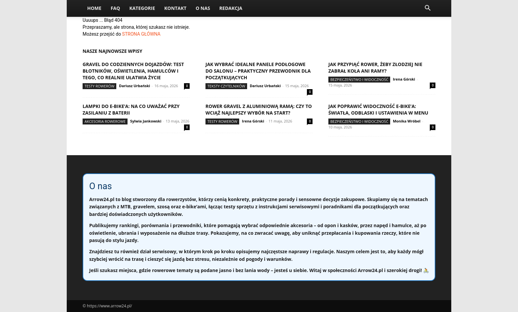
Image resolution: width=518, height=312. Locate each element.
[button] (427, 9)
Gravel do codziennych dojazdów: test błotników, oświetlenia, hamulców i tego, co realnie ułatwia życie (133, 71)
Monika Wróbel (406, 121)
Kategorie (142, 8)
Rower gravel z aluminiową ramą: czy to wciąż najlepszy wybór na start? (258, 109)
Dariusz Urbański (134, 85)
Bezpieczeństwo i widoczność (359, 79)
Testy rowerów (99, 86)
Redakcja (230, 8)
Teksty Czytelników (226, 86)
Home (94, 8)
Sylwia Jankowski (145, 121)
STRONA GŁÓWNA (141, 34)
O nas (203, 8)
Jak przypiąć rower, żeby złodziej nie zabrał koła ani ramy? (375, 67)
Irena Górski (404, 79)
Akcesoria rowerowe (105, 121)
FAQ (115, 8)
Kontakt (175, 8)
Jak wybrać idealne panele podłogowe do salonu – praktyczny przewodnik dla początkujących (258, 71)
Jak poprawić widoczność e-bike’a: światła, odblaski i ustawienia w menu (378, 109)
